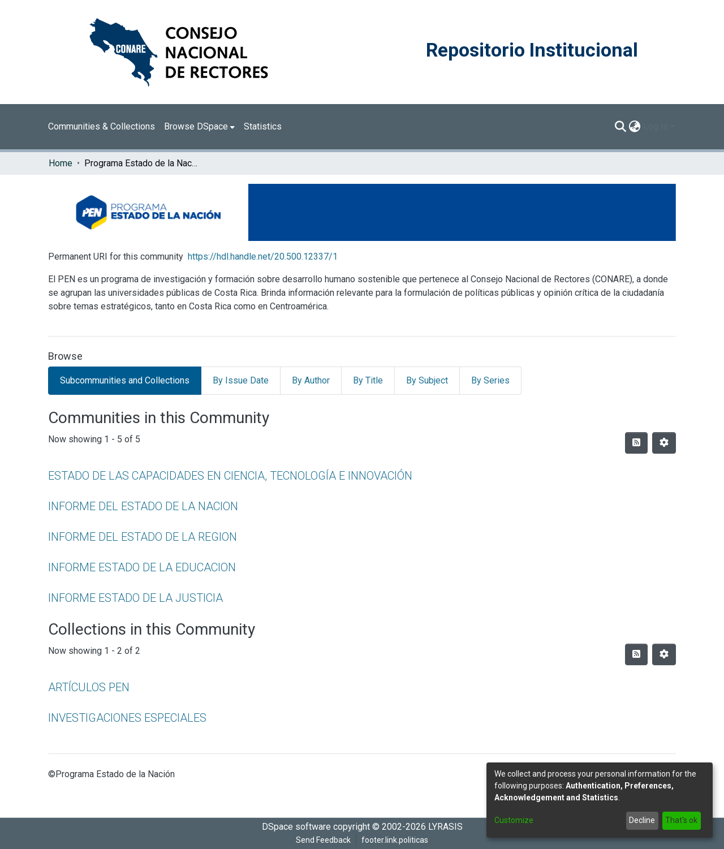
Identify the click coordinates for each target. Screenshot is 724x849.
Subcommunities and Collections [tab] (124, 380)
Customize (513, 820)
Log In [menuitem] (655, 126)
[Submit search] (621, 126)
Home (60, 163)
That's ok (681, 820)
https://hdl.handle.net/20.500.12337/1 (263, 256)
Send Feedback (323, 839)
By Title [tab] (368, 380)
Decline (642, 820)
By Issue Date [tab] (241, 380)
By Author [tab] (311, 380)
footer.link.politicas (394, 839)
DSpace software (296, 826)
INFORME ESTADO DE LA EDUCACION (142, 567)
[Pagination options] (664, 443)
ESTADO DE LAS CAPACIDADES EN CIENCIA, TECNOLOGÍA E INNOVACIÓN (230, 475)
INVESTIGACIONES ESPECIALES (127, 718)
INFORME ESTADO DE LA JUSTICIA (135, 598)
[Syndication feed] (636, 443)
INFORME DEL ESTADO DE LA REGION (142, 537)
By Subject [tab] (427, 380)
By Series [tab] (490, 380)
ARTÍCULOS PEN (89, 687)
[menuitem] (199, 126)
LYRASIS (445, 826)
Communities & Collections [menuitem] (101, 126)
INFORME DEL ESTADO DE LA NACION (143, 506)
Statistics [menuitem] (263, 126)
